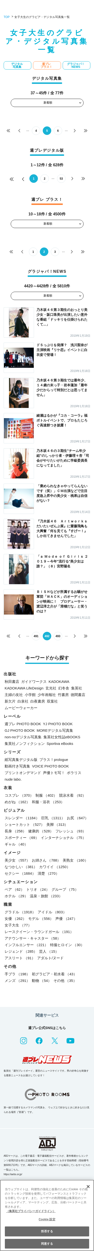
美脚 (57, 824)
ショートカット (24, 824)
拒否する (47, 1231)
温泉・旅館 (46, 896)
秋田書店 (12, 681)
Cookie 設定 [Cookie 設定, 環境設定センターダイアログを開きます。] (47, 1219)
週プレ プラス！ (46, 65)
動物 (41, 980)
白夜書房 (37, 701)
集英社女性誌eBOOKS (61, 737)
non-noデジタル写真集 (23, 737)
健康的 (40, 831)
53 (61, 178)
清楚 (48, 873)
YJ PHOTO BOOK (58, 724)
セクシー (20, 873)
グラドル (20, 912)
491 (36, 636)
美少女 (17, 860)
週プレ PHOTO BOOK (23, 724)
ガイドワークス (34, 681)
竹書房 (63, 695)
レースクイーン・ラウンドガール (39, 932)
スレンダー (22, 818)
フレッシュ (70, 831)
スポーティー (22, 838)
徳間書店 (78, 695)
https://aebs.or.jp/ (13, 1174)
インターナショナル (63, 838)
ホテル (16, 896)
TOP (6, 17)
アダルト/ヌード (50, 958)
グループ (64, 889)
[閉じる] (88, 1186)
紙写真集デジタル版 (21, 760)
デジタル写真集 (17, 65)
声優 (66, 918)
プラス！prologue (53, 760)
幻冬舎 (63, 688)
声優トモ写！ (54, 773)
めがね (17, 802)
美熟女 (75, 860)
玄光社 (50, 688)
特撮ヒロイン (67, 945)
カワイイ (54, 867)
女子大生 (18, 925)
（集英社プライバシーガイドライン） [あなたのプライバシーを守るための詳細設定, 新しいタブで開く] (31, 1211)
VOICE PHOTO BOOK (50, 766)
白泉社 (22, 701)
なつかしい (21, 867)
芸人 (49, 951)
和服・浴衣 (48, 802)
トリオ (38, 889)
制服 (46, 795)
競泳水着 (72, 795)
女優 (15, 918)
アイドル (52, 912)
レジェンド (21, 951)
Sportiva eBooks (60, 743)
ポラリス (74, 773)
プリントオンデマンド (23, 773)
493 (57, 636)
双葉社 (52, 701)
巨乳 (53, 818)
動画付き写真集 (17, 766)
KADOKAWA (59, 681)
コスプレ (19, 795)
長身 (15, 831)
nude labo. (13, 779)
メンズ (17, 980)
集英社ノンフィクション (25, 743)
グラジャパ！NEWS (76, 65)
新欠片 (10, 701)
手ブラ (17, 974)
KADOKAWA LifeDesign (24, 688)
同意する (47, 1243)
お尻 (77, 818)
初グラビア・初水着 (54, 974)
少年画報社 (47, 695)
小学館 (30, 695)
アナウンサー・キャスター (33, 938)
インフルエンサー (26, 945)
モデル (40, 918)
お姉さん (46, 860)
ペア (14, 889)
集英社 (76, 688)
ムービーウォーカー (21, 708)
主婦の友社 (14, 695)
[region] (47, 1215)
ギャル (16, 844)
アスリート (20, 958)
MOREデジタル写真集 (55, 730)
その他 (65, 980)
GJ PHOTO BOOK (20, 730)
